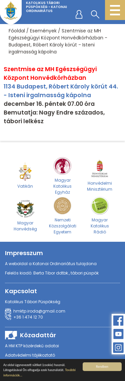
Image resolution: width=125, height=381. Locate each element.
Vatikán (25, 175)
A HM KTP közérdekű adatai (32, 346)
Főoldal (17, 30)
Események (43, 30)
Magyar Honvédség (25, 215)
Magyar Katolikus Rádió (99, 215)
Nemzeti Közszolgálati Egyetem (62, 215)
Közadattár (38, 335)
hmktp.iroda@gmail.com (39, 311)
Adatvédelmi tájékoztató (30, 355)
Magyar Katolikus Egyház (62, 175)
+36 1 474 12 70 (28, 317)
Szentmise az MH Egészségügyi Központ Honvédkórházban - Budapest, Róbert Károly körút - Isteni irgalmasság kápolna (58, 41)
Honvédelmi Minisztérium (99, 175)
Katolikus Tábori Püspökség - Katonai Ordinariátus (46, 6)
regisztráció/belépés (80, 14)
